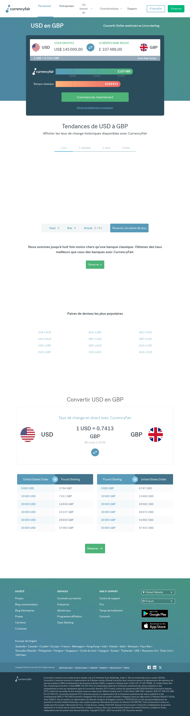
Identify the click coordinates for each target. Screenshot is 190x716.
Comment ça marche (69, 598)
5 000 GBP (107, 488)
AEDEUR (145, 332)
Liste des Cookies (81, 667)
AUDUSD (145, 345)
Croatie (43, 646)
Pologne (58, 650)
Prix (101, 604)
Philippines (44, 650)
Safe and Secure (115, 667)
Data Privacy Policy (65, 667)
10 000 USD (28, 496)
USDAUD (44, 339)
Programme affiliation (69, 616)
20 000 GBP (108, 504)
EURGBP (44, 352)
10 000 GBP (108, 496)
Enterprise (63, 604)
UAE (137, 650)
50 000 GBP (108, 528)
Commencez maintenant (95, 97)
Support (132, 8)
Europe (55, 646)
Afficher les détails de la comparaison (95, 107)
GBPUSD (95, 339)
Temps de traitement (111, 610)
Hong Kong (92, 646)
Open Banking (65, 622)
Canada (32, 646)
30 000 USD (28, 512)
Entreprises (66, 6)
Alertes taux (64, 610)
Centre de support (109, 598)
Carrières (20, 622)
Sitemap (126, 667)
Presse (19, 616)
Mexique (133, 646)
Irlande (113, 646)
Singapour (71, 650)
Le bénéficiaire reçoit (114, 43)
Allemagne (78, 646)
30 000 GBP (108, 512)
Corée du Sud (88, 650)
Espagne (103, 650)
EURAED (95, 352)
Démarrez (95, 264)
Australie (20, 646)
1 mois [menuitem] (106, 148)
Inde (104, 646)
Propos (19, 598)
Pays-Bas (145, 646)
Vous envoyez (64, 43)
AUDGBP (95, 332)
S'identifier (156, 8)
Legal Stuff (93, 667)
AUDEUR (145, 352)
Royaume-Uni (150, 650)
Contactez (21, 628)
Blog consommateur (26, 604)
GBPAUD (95, 345)
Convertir (104, 616)
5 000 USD (27, 488)
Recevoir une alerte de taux (129, 228)
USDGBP (44, 345)
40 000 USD (28, 520)
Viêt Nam (20, 655)
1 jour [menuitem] (63, 148)
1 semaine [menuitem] (85, 148)
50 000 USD (28, 528)
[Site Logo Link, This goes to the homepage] (20, 9)
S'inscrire (176, 8)
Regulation (103, 667)
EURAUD (44, 332)
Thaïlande (126, 650)
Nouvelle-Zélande (25, 650)
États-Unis (166, 650)
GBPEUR (145, 339)
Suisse (114, 650)
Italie (122, 646)
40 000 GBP (108, 520)
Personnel (44, 6)
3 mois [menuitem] (126, 148)
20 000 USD (28, 504)
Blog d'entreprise (24, 610)
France (65, 646)
